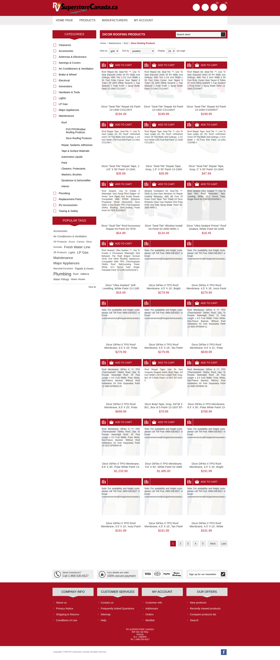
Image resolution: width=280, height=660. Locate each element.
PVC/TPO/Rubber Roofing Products (76, 133)
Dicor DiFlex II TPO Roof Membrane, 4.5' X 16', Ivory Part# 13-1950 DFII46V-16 (206, 290)
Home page (63, 21)
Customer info (153, 604)
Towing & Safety (68, 212)
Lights (62, 100)
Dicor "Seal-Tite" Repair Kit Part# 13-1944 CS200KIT (206, 110)
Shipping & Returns (67, 616)
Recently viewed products (205, 610)
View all (92, 289)
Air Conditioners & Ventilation (76, 70)
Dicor (89, 243)
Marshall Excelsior (63, 270)
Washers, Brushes (71, 176)
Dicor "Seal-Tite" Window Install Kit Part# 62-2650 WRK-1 (163, 229)
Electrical (64, 82)
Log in (205, 7)
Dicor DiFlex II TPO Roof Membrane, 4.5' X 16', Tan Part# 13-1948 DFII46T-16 (163, 349)
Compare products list (203, 616)
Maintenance (114, 45)
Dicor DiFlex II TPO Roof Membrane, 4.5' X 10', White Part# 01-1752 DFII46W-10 (206, 528)
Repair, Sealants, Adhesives (76, 147)
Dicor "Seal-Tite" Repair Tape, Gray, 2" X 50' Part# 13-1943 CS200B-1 (206, 171)
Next (213, 545)
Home (103, 45)
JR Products (60, 254)
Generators (65, 88)
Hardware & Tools (69, 94)
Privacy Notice (64, 610)
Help (103, 622)
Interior (65, 188)
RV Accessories (68, 206)
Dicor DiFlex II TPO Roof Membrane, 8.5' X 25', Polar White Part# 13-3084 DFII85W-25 (121, 409)
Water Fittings (61, 281)
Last (223, 545)
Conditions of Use (66, 622)
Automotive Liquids (71, 158)
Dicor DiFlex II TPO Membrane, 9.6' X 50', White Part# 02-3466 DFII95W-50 (163, 468)
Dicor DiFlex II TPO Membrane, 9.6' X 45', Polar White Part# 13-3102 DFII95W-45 (121, 468)
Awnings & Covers (70, 64)
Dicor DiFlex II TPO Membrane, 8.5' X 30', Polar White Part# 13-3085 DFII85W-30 (206, 409)
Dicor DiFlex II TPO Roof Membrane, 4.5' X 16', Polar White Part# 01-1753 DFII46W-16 (121, 349)
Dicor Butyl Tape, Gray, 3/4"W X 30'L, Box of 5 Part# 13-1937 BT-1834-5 (163, 409)
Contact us (107, 604)
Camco (80, 243)
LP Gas (63, 105)
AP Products (60, 243)
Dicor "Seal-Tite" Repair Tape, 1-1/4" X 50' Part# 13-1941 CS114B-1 (121, 171)
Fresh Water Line (77, 249)
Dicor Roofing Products (79, 140)
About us (61, 604)
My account (140, 21)
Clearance (65, 46)
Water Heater (78, 281)
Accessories (66, 52)
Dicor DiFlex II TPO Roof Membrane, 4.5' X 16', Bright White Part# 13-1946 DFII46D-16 (163, 290)
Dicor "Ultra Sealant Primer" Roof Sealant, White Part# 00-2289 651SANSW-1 (206, 230)
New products (198, 604)
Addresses (151, 610)
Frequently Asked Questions (117, 610)
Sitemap (106, 616)
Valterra (84, 275)
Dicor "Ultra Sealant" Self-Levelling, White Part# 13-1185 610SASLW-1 (120, 290)
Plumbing (64, 195)
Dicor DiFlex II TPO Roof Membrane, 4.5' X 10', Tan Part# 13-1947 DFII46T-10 (163, 528)
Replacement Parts (70, 201)
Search (194, 622)
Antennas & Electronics (72, 58)
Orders (149, 616)
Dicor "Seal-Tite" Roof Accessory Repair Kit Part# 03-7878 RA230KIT (120, 230)
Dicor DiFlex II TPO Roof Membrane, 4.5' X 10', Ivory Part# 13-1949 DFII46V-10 (121, 528)
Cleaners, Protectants (73, 170)
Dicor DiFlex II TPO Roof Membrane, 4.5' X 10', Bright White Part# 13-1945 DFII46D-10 (206, 468)
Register (196, 7)
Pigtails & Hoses (84, 270)
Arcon (72, 243)
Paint (64, 164)
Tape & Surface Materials (75, 152)
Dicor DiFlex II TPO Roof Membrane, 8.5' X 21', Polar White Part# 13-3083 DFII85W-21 (206, 349)
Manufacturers (112, 21)
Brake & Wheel (68, 76)
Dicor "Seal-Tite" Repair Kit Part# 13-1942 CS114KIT (163, 110)
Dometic (57, 249)
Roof (125, 45)
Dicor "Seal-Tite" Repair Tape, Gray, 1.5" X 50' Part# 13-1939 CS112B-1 (164, 171)
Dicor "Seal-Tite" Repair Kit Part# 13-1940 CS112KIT (120, 110)
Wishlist (150, 622)
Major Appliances (69, 111)
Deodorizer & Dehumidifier (76, 182)
